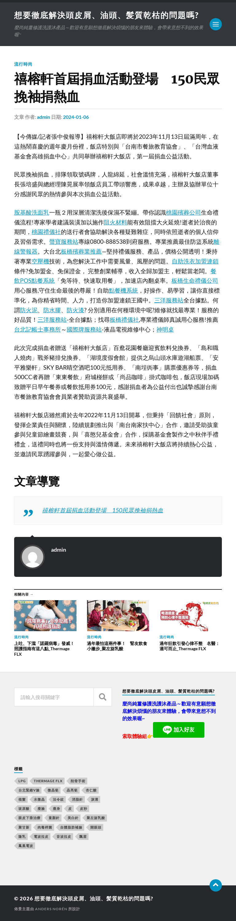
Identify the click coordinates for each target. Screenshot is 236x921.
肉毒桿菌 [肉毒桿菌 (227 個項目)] (44, 827)
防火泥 (28, 310)
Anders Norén (51, 909)
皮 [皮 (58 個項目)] (70, 808)
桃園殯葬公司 (183, 212)
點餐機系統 (123, 290)
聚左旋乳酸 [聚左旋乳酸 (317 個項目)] (96, 818)
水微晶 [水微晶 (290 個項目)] (39, 799)
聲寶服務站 (63, 241)
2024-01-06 (76, 117)
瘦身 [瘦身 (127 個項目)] (56, 808)
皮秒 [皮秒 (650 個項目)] (83, 808)
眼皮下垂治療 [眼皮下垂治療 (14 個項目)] (29, 818)
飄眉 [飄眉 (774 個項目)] (83, 836)
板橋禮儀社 (124, 319)
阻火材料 (115, 222)
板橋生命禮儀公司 (194, 280)
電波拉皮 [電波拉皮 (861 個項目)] (41, 836)
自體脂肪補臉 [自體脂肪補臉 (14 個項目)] (71, 827)
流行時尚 (23, 64)
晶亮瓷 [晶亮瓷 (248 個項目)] (72, 790)
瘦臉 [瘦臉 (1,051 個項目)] (41, 808)
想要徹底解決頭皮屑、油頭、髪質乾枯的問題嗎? (106, 15)
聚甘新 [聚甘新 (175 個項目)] (24, 827)
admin (43, 117)
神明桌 (165, 329)
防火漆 (75, 310)
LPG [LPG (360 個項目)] (22, 781)
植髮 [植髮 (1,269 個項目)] (22, 799)
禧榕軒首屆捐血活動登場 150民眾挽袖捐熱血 (102, 510)
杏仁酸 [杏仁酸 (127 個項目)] (91, 790)
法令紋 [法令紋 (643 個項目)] (58, 799)
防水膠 (52, 310)
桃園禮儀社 (46, 231)
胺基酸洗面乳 (31, 212)
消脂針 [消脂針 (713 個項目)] (77, 799)
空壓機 (40, 261)
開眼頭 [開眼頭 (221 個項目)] (95, 827)
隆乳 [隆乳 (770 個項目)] (22, 836)
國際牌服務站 (84, 329)
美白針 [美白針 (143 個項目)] (73, 818)
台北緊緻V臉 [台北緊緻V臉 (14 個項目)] (29, 790)
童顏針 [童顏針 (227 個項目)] (54, 818)
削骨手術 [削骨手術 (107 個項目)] (78, 781)
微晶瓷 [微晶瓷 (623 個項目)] (53, 790)
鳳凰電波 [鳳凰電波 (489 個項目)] (25, 846)
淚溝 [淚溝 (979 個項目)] (94, 799)
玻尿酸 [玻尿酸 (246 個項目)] (24, 808)
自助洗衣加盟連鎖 (195, 261)
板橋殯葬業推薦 (81, 251)
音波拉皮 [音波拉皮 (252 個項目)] (64, 836)
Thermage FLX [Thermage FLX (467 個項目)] (48, 781)
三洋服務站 (168, 300)
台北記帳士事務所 (37, 329)
